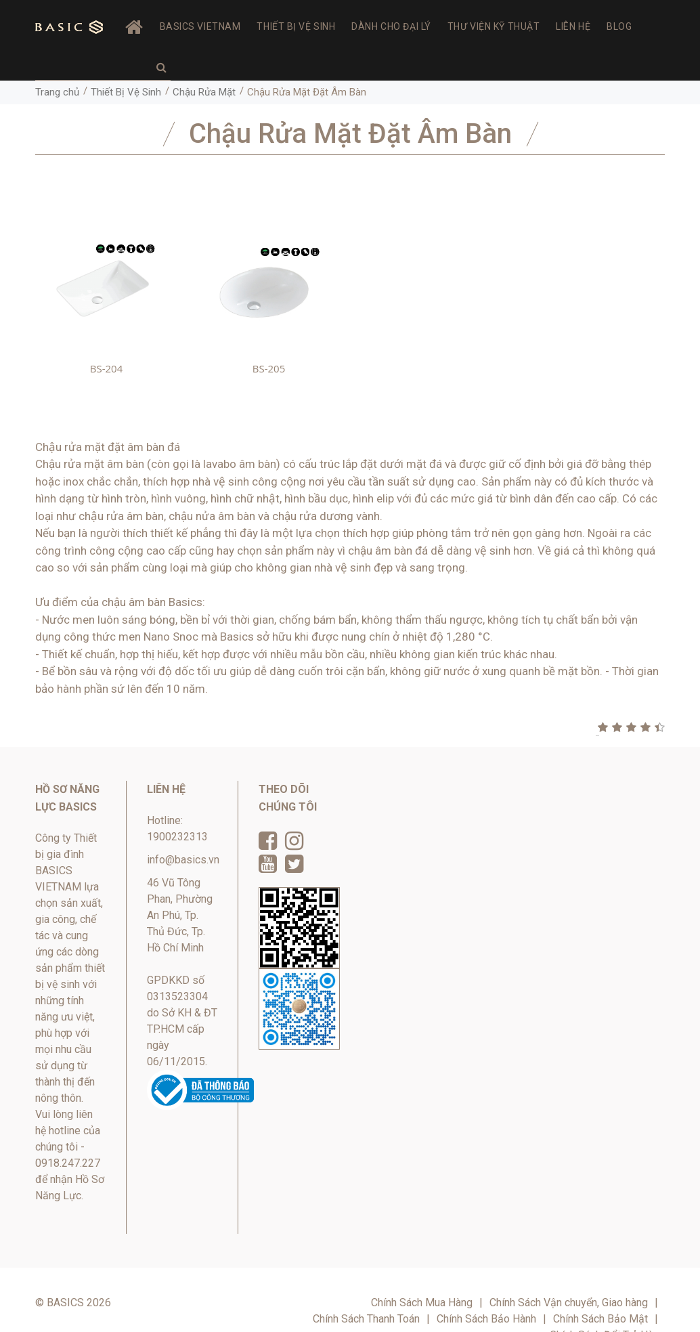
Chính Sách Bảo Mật (600, 1318)
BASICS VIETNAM (200, 26)
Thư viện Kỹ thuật (493, 26)
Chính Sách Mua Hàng (422, 1302)
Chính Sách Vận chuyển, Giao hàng (568, 1302)
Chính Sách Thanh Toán (366, 1318)
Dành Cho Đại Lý (391, 26)
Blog (619, 26)
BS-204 (106, 368)
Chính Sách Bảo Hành (486, 1318)
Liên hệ (573, 26)
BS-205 (269, 368)
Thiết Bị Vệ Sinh (296, 26)
